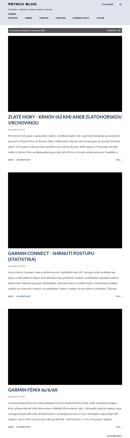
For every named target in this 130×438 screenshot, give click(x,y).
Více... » (119, 160)
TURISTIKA (43, 18)
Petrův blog (22, 4)
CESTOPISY (13, 18)
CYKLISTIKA (61, 18)
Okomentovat (23, 160)
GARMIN (28, 18)
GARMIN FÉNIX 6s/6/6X (33, 390)
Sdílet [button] (11, 160)
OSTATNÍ (100, 18)
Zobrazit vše (114, 30)
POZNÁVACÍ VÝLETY (81, 18)
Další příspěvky (114, 436)
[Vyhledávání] (107, 4)
